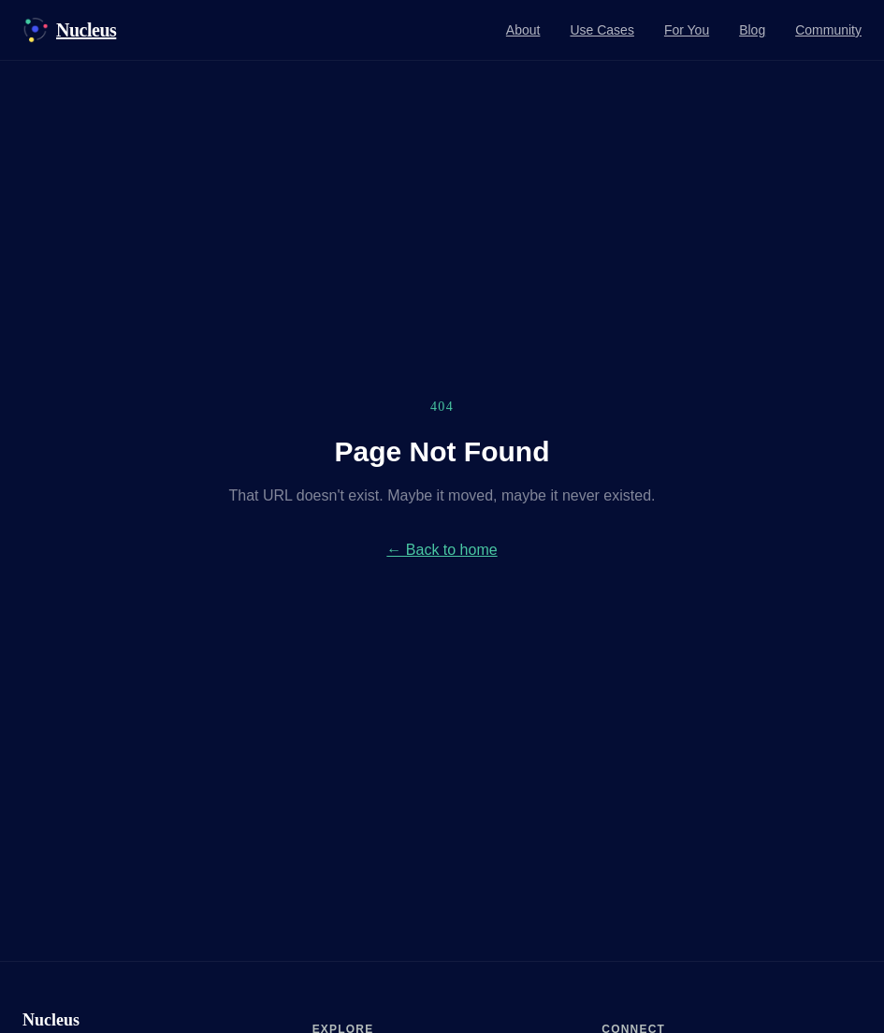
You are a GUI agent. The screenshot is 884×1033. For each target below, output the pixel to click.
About (523, 29)
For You (686, 29)
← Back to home (441, 550)
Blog (752, 29)
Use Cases (601, 29)
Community (828, 29)
